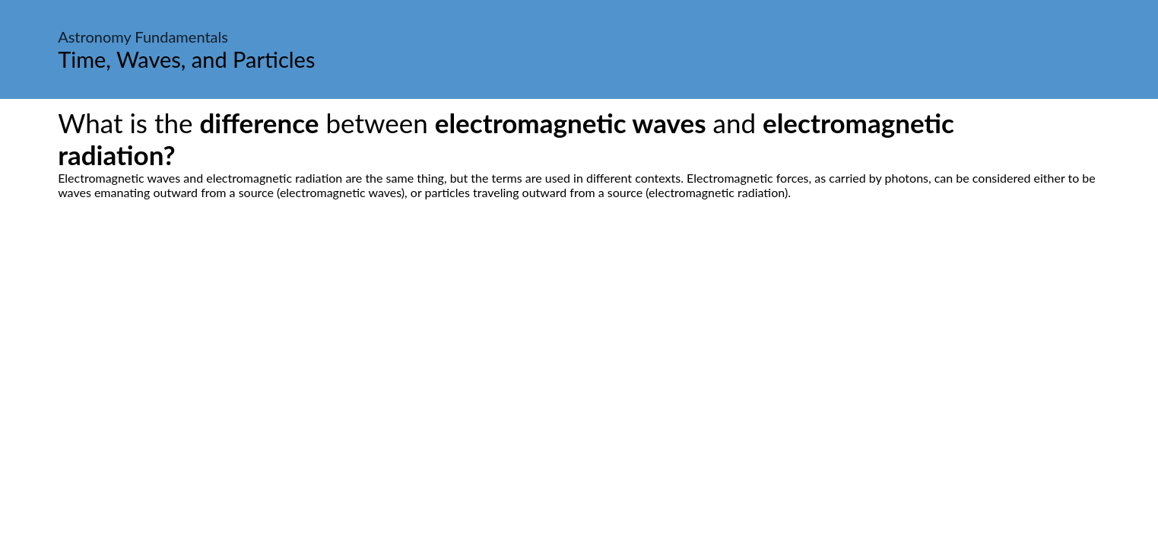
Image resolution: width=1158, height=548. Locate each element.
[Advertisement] (579, 342)
